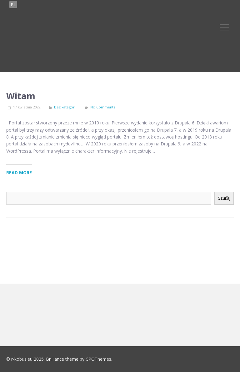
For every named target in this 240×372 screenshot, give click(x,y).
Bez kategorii (65, 107)
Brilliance (55, 359)
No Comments (102, 107)
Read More (19, 173)
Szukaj (224, 198)
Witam (20, 96)
